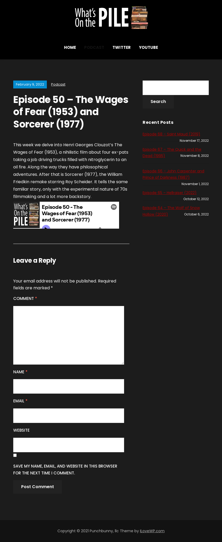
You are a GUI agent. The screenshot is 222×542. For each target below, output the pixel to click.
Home (70, 47)
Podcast (94, 47)
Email (20, 401)
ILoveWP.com (152, 531)
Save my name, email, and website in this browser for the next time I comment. (65, 469)
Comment (25, 298)
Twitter (121, 47)
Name (20, 372)
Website (21, 430)
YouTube (148, 47)
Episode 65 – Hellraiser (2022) (170, 192)
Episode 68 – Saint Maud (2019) (171, 134)
